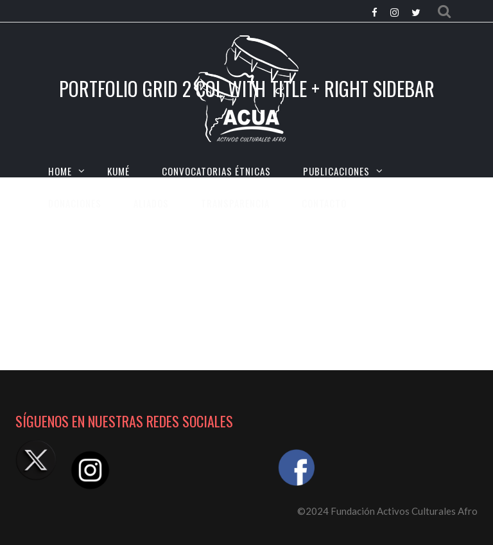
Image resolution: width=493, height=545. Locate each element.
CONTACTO (324, 203)
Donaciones (74, 203)
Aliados (151, 203)
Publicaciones (336, 171)
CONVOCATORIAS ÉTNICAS (216, 171)
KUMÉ (118, 171)
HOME (60, 171)
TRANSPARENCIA (235, 203)
